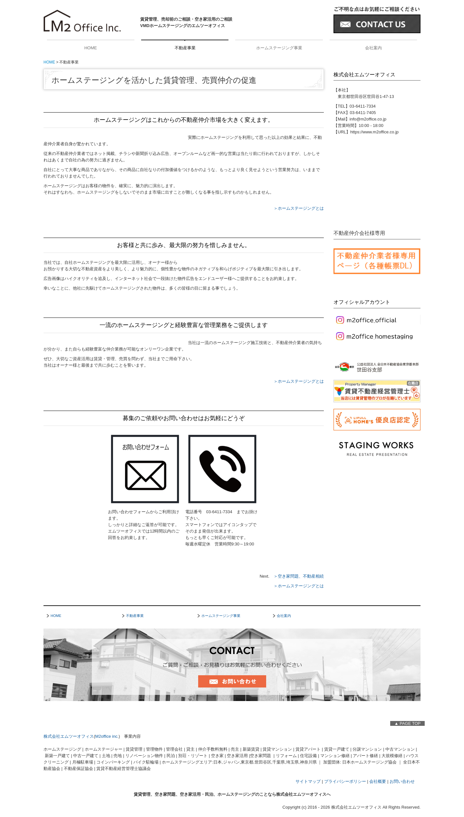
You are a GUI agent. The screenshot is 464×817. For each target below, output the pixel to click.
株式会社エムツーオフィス (69, 736)
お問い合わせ (402, 781)
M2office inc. (107, 736)
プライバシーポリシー (345, 781)
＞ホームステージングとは (299, 208)
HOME (90, 47)
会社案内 (373, 47)
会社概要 (377, 781)
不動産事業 (185, 47)
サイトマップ (308, 781)
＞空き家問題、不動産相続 (299, 576)
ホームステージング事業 (279, 47)
